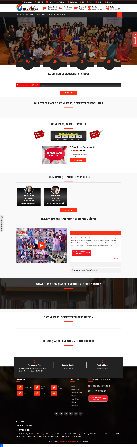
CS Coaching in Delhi (30, 436)
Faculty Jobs (51, 15)
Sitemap (73, 402)
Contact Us (74, 405)
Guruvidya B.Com (53, 433)
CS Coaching (76, 433)
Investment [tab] (45, 84)
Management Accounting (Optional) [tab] (27, 84)
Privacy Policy (75, 389)
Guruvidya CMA (27, 433)
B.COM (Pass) (30, 15)
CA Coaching (61, 433)
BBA (25, 393)
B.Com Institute (29, 425)
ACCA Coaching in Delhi (99, 433)
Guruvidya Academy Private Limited (66, 441)
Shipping (73, 395)
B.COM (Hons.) (20, 15)
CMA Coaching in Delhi (53, 436)
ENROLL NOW (78, 160)
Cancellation (74, 399)
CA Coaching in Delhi (111, 433)
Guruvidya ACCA (43, 433)
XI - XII (43, 393)
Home (72, 386)
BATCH (38, 15)
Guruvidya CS (35, 433)
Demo (43, 15)
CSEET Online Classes (75, 436)
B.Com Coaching (20, 425)
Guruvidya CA (19, 433)
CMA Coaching (69, 433)
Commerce (28, 387)
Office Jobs (61, 15)
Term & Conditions (76, 392)
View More (68, 92)
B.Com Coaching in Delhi (87, 433)
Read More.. (116, 258)
